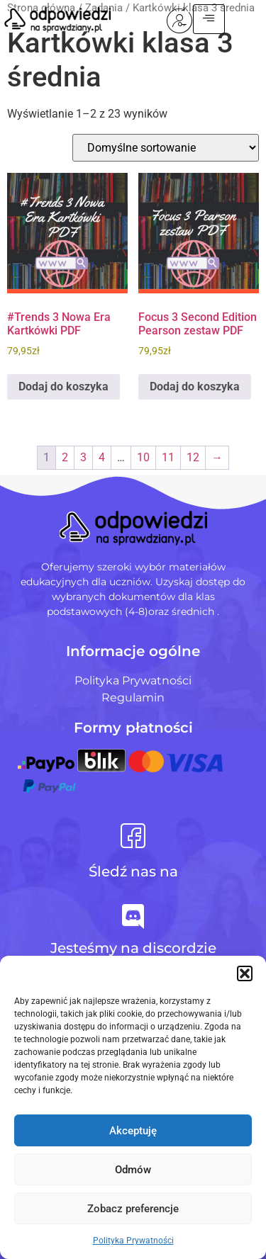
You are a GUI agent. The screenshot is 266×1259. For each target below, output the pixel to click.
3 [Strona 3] (83, 457)
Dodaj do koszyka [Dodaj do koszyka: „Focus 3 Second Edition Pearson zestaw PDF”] (195, 386)
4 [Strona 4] (102, 457)
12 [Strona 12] (193, 457)
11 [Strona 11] (168, 457)
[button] (245, 973)
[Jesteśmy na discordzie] (133, 916)
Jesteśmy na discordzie (133, 947)
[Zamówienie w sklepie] (165, 148)
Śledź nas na (133, 871)
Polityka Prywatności (133, 1241)
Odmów (133, 1169)
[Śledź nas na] (133, 835)
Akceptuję (133, 1130)
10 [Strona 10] (143, 457)
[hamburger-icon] (232, 19)
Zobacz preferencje (133, 1208)
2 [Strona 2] (65, 457)
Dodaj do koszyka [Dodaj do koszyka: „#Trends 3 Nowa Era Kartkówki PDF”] (63, 386)
